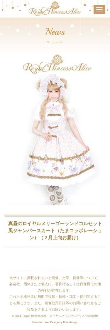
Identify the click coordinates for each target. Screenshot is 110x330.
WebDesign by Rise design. (61, 322)
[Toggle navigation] (99, 9)
